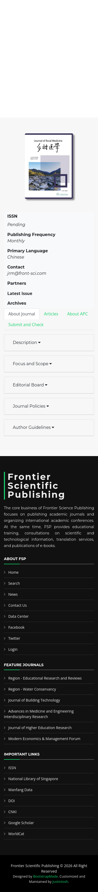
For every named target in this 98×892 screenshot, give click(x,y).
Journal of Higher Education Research (40, 727)
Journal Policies (31, 406)
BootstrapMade (45, 876)
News (13, 594)
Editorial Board (30, 384)
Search (14, 583)
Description (27, 342)
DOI (11, 800)
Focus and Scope (32, 363)
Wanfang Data (20, 789)
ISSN (12, 767)
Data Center (18, 616)
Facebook (16, 627)
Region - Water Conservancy (32, 689)
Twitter (14, 638)
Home (13, 572)
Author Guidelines (33, 427)
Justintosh (60, 881)
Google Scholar (21, 822)
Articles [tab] (51, 314)
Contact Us (17, 605)
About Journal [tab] (21, 314)
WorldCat (16, 833)
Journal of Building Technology (34, 700)
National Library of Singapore (33, 778)
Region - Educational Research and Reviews (45, 678)
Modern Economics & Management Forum (44, 738)
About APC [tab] (77, 314)
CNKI (12, 811)
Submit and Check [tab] (26, 324)
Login (13, 649)
